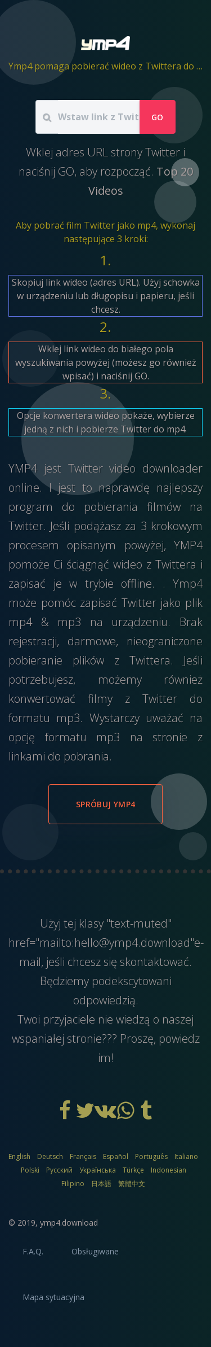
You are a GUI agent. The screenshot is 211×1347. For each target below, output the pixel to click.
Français (83, 1156)
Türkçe (133, 1170)
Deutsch (50, 1156)
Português (151, 1156)
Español (115, 1156)
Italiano (186, 1156)
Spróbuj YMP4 (105, 804)
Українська (97, 1170)
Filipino (72, 1183)
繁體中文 (131, 1183)
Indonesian (168, 1170)
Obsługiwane (95, 1251)
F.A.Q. (33, 1251)
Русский (59, 1170)
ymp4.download (69, 1222)
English (19, 1156)
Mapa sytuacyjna (53, 1297)
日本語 (101, 1183)
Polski (30, 1170)
